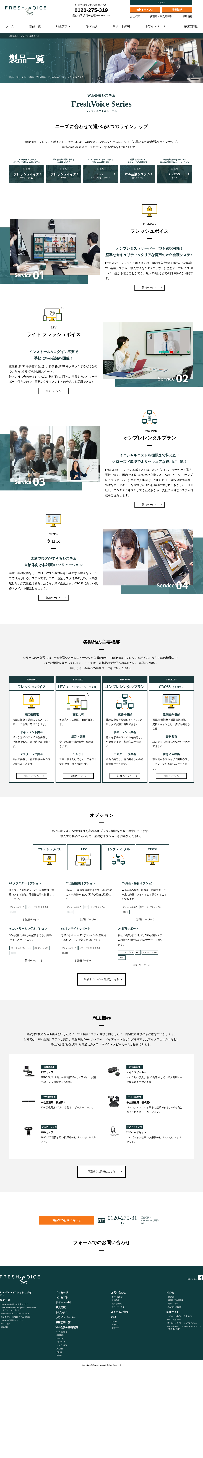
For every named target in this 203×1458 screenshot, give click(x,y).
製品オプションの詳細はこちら (101, 979)
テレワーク (60, 1343)
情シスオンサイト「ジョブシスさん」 (182, 1324)
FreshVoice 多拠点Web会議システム (14, 1305)
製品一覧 (35, 26)
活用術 (59, 1353)
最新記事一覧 (63, 1323)
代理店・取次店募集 (161, 16)
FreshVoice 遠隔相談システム (12, 1321)
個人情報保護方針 (174, 1308)
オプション (5, 1324)
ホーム (9, 26)
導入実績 (91, 26)
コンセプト (62, 1298)
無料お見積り (117, 1304)
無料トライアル (145, 9)
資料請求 (177, 9)
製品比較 (60, 1339)
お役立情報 (190, 26)
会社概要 (135, 16)
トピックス (62, 1313)
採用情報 (187, 16)
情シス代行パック (174, 1320)
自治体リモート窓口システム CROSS (15, 1318)
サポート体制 (121, 26)
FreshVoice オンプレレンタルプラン (15, 1314)
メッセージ (62, 1293)
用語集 (59, 1356)
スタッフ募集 (172, 1304)
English (161, 2)
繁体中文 (115, 1329)
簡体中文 (115, 1325)
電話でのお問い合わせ (58, 1220)
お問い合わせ (117, 1297)
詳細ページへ (149, 287)
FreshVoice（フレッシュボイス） (24, 36)
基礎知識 (60, 1336)
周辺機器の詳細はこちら (101, 1172)
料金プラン (63, 26)
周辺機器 (4, 1328)
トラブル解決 (61, 1346)
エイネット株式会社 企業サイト (180, 1317)
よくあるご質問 (119, 1312)
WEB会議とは (61, 1332)
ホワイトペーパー (156, 26)
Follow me (195, 1278)
